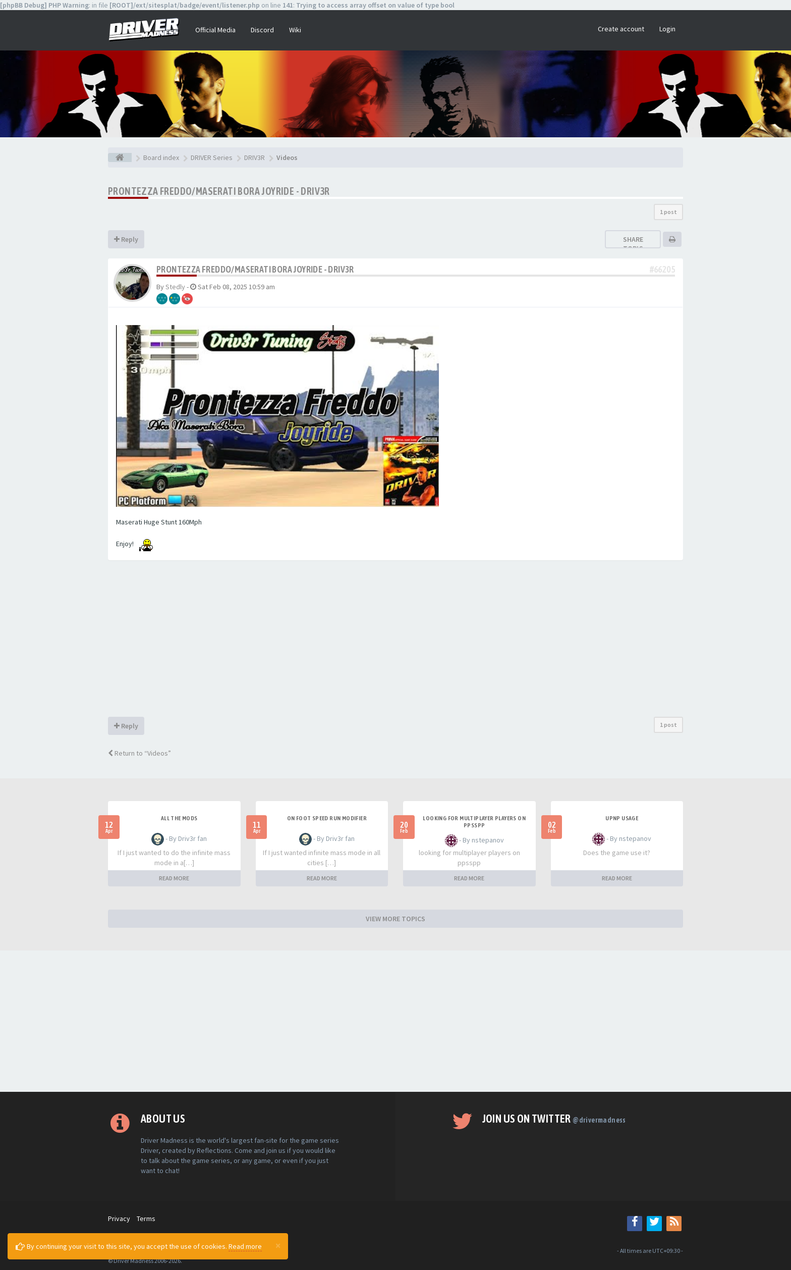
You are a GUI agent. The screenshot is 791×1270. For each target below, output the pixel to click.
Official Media (215, 29)
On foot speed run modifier (327, 818)
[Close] (277, 1245)
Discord (262, 29)
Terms (146, 1218)
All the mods (179, 818)
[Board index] (120, 157)
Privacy (119, 1218)
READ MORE (174, 878)
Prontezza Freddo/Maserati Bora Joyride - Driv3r (219, 191)
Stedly (175, 286)
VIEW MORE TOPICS (395, 918)
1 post (668, 212)
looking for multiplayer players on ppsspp (474, 822)
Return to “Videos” (139, 753)
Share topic (633, 244)
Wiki (295, 29)
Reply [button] (126, 239)
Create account (621, 28)
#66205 (662, 269)
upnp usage (621, 818)
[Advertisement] (395, 641)
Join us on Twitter (554, 1118)
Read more (245, 1246)
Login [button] (667, 28)
